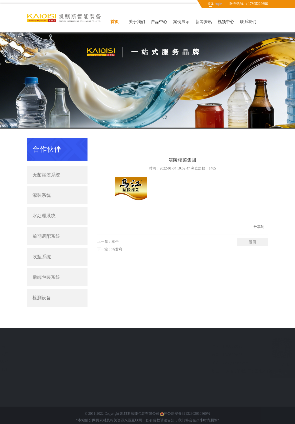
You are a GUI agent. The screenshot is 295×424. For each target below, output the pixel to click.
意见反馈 (40, 362)
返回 (252, 248)
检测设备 (57, 287)
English (218, 4)
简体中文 (210, 5)
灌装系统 (57, 185)
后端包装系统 (57, 267)
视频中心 (226, 21)
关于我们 (137, 21)
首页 (115, 21)
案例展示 (181, 21)
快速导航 (41, 337)
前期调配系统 (46, 226)
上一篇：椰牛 (108, 247)
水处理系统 (44, 205)
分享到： (261, 233)
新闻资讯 (203, 21)
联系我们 (248, 21)
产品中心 (159, 21)
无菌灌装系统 (57, 165)
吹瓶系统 (41, 246)
